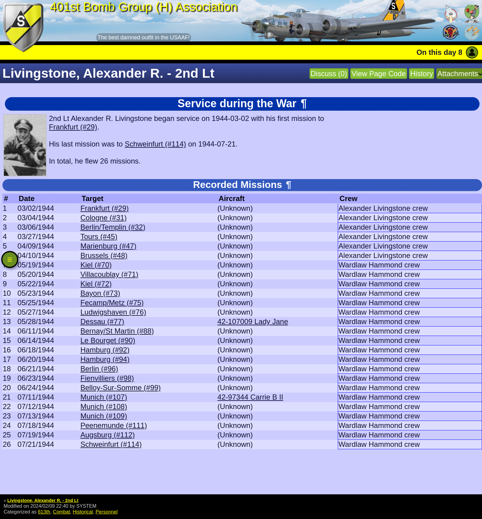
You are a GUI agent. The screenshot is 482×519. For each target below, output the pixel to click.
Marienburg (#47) (108, 246)
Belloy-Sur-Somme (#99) (120, 387)
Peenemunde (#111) (113, 425)
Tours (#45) (98, 236)
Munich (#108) (103, 406)
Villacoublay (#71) (109, 274)
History (421, 73)
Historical (83, 511)
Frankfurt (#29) (73, 127)
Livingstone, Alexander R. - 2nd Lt (42, 500)
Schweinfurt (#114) (155, 144)
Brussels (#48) (103, 255)
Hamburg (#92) (104, 350)
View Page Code (378, 73)
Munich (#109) (103, 416)
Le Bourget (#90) (107, 340)
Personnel (106, 511)
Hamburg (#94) (104, 359)
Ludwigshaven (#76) (113, 312)
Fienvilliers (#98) (107, 378)
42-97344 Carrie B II (250, 397)
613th (44, 511)
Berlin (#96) (99, 369)
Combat (61, 511)
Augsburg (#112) (107, 435)
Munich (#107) (103, 397)
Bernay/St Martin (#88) (117, 331)
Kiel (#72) (96, 284)
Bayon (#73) (100, 293)
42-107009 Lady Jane (253, 321)
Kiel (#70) (96, 265)
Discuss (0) (329, 73)
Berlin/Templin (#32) (112, 227)
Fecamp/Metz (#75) (112, 302)
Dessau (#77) (102, 321)
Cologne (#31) (103, 218)
